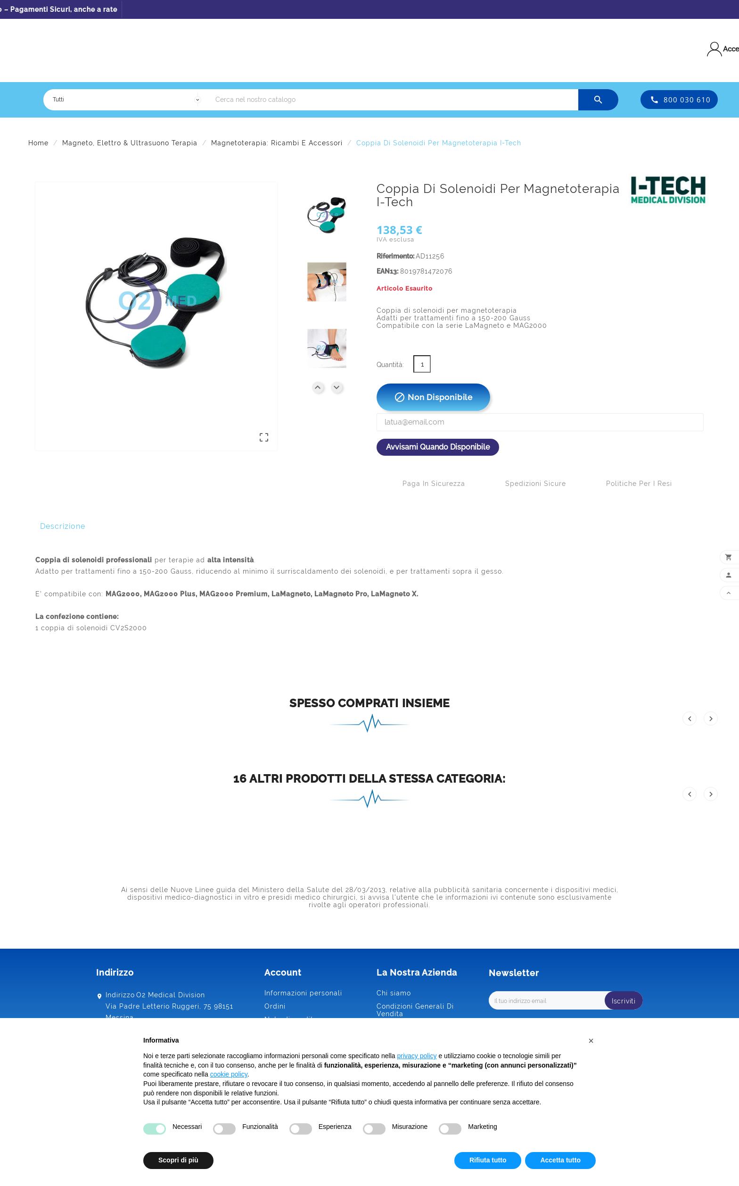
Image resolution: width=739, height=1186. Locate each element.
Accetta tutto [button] (560, 1160)
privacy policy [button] (417, 1056)
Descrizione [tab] (62, 526)
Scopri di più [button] (178, 1160)
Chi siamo (394, 993)
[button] (591, 1040)
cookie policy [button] (228, 1074)
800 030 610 (687, 99)
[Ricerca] (394, 99)
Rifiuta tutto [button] (488, 1160)
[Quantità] (422, 364)
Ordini (275, 1006)
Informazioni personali (303, 993)
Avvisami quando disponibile (438, 447)
